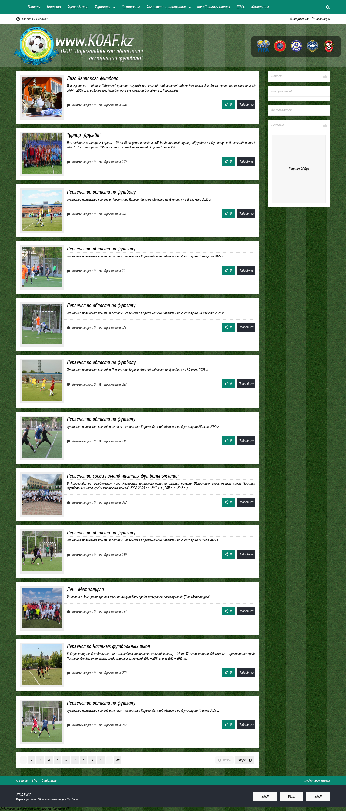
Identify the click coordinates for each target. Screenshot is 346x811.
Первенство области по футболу (101, 192)
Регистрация (321, 19)
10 (100, 760)
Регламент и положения (166, 7)
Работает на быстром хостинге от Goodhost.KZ (34, 809)
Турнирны (102, 7)
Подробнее (246, 104)
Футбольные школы (213, 7)
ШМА (241, 7)
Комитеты (130, 7)
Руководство (77, 7)
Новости (54, 7)
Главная (34, 7)
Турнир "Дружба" (84, 135)
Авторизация (299, 19)
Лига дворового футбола (92, 78)
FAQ (34, 780)
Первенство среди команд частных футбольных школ (122, 476)
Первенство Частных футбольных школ (108, 646)
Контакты (260, 7)
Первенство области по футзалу (101, 249)
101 (117, 760)
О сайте (22, 780)
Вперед (244, 760)
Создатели (49, 780)
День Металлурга (85, 589)
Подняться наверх (317, 780)
